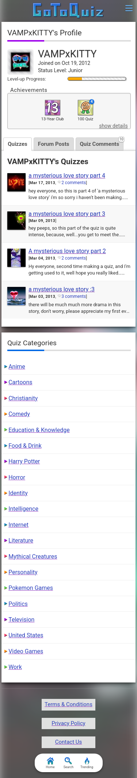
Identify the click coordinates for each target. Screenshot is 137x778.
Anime (16, 366)
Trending (86, 763)
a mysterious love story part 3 (66, 213)
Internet (18, 524)
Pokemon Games (30, 587)
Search (69, 763)
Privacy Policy (68, 723)
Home (50, 763)
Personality (22, 572)
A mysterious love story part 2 (67, 251)
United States (25, 635)
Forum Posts (53, 144)
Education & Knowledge (39, 430)
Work (15, 667)
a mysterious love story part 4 (66, 175)
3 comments (73, 296)
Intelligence (23, 508)
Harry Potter (24, 461)
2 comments (73, 182)
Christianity (23, 398)
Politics (18, 603)
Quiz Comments (102, 142)
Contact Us (68, 742)
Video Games (25, 651)
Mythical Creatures (32, 556)
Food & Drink (25, 445)
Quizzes (17, 144)
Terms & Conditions (68, 704)
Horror (16, 477)
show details (113, 126)
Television (21, 619)
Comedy (19, 414)
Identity (18, 493)
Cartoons (20, 382)
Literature (20, 540)
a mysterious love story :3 (61, 289)
